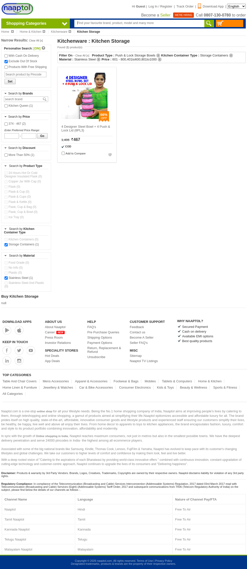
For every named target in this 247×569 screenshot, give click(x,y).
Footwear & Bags (126, 381)
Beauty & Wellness (193, 387)
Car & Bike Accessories (96, 387)
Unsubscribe (96, 357)
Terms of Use (145, 560)
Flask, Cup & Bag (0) (20, 207)
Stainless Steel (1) (18, 278)
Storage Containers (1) (21, 244)
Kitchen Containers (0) (21, 239)
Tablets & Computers (177, 381)
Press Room (54, 337)
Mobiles (150, 381)
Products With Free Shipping (25, 67)
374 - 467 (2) (15, 123)
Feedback (137, 327)
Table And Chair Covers (19, 381)
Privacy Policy (163, 560)
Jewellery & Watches (58, 387)
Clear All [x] (36, 40)
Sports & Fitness (225, 387)
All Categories (12, 394)
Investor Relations (58, 343)
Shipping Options (99, 337)
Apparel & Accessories (91, 381)
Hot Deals (52, 356)
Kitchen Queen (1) (18, 105)
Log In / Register (160, 6)
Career (55, 332)
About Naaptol (55, 327)
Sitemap (136, 356)
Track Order (185, 6)
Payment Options (99, 343)
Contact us (137, 332)
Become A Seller (141, 337)
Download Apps (17, 322)
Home (7, 31)
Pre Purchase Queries (103, 332)
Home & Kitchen (32, 31)
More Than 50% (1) (19, 155)
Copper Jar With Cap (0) (22, 181)
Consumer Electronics (135, 387)
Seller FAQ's (139, 343)
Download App (211, 6)
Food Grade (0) (16, 262)
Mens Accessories (56, 381)
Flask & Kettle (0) (17, 202)
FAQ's (91, 327)
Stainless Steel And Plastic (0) (24, 284)
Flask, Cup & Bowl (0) (20, 212)
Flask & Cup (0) (16, 191)
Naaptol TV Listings (144, 361)
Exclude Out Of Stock (20, 61)
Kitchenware (61, 31)
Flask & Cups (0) (17, 196)
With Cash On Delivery (21, 55)
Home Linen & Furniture (19, 387)
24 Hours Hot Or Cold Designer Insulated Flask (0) (23, 174)
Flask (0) (12, 186)
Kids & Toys (165, 387)
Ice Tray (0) (14, 217)
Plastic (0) (13, 272)
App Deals (52, 361)
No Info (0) (13, 267)
